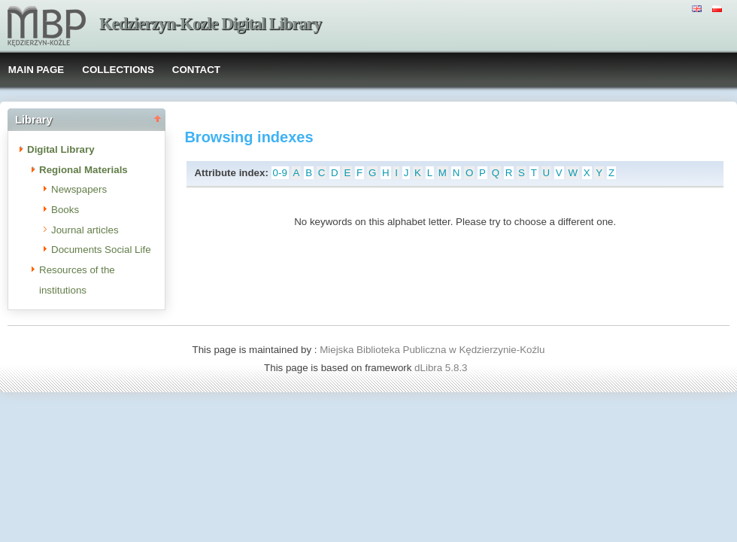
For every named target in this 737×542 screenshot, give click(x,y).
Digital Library (61, 149)
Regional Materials (83, 169)
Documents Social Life (101, 249)
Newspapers (79, 189)
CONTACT (196, 69)
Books (65, 209)
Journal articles (85, 230)
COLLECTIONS (118, 69)
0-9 (280, 172)
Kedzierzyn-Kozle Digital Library (210, 23)
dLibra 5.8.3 (442, 367)
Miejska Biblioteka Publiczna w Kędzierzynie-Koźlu (432, 349)
